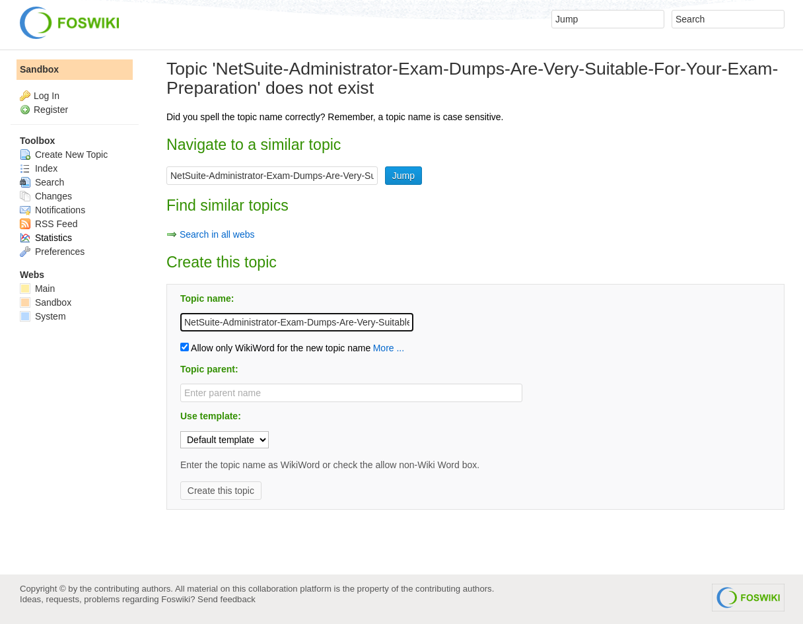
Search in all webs (217, 234)
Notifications (52, 210)
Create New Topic (64, 154)
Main (37, 288)
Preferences (52, 251)
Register (51, 109)
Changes (46, 196)
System (43, 316)
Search (42, 182)
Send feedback (226, 599)
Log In (46, 95)
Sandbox (39, 69)
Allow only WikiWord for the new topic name (275, 348)
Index (38, 168)
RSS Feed (48, 224)
